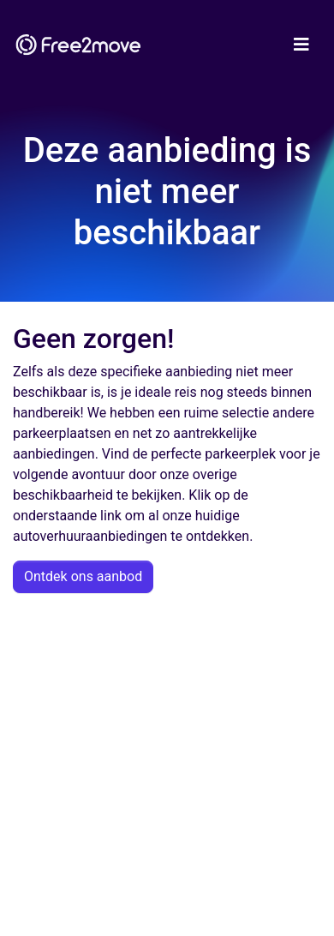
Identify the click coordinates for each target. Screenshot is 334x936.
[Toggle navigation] (301, 44)
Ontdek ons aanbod (83, 576)
